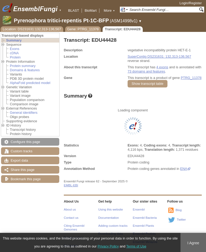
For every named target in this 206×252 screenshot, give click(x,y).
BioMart (90, 10)
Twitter (181, 219)
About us (70, 209)
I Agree (193, 243)
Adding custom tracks (113, 225)
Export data (19, 160)
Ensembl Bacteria (145, 217)
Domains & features (25, 70)
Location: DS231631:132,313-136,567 (32, 29)
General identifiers (23, 113)
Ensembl (139, 209)
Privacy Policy (108, 246)
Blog (178, 210)
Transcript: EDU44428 (122, 29)
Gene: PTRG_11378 (83, 29)
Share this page (23, 170)
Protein (15, 57)
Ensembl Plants (143, 225)
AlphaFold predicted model (30, 83)
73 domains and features (146, 71)
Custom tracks (21, 151)
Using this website (110, 209)
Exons (14, 49)
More (109, 10)
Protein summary (23, 66)
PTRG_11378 (191, 78)
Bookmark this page (26, 179)
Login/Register (190, 3)
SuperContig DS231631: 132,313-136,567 (159, 56)
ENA (183, 169)
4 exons (162, 67)
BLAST (73, 10)
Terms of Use (136, 246)
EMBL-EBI (71, 185)
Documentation (108, 217)
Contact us (71, 217)
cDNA (14, 53)
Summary (14, 40)
